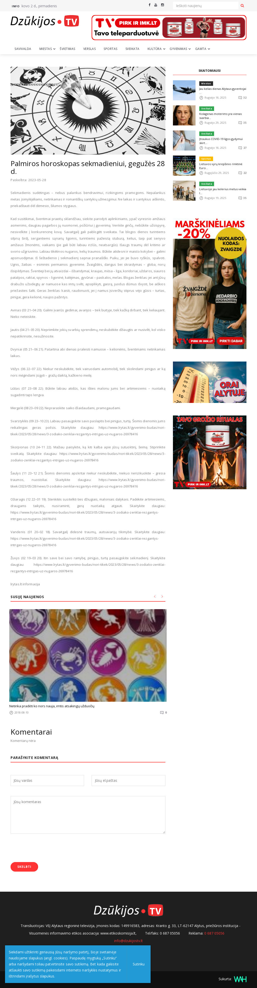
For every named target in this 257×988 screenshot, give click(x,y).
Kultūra (155, 49)
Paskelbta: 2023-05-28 (29, 180)
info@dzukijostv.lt (128, 940)
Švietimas (67, 49)
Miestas (45, 49)
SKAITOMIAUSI (210, 70)
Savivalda (23, 49)
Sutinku (138, 964)
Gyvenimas (178, 49)
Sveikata (132, 49)
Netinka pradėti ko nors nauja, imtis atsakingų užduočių (51, 706)
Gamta (201, 49)
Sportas (110, 49)
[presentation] (49, 848)
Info (15, 6)
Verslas (89, 49)
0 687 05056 (214, 933)
